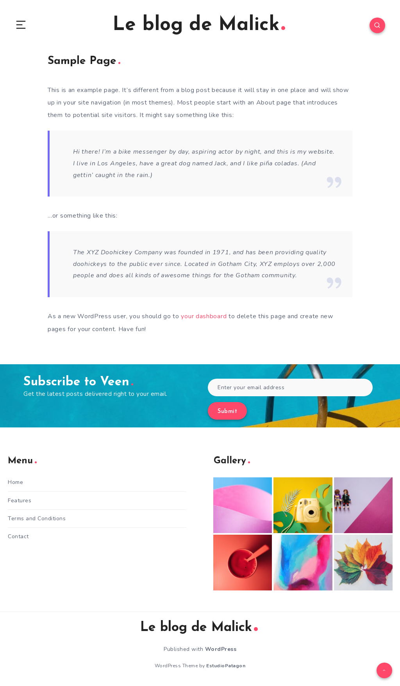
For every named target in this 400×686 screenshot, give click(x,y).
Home (15, 482)
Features (19, 500)
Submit (227, 412)
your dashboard (204, 316)
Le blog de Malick (199, 25)
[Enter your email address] (290, 387)
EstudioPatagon (225, 666)
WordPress (221, 649)
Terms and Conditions (37, 518)
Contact (18, 536)
